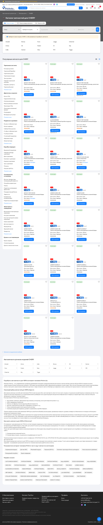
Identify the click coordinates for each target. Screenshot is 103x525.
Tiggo (43, 372)
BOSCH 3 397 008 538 (31, 337)
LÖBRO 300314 (79, 465)
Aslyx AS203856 (91, 461)
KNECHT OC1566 (55, 480)
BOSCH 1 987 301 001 (34, 193)
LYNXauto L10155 (34, 157)
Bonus (59, 364)
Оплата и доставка (80, 4)
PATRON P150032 (39, 461)
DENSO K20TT (29, 229)
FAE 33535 (69, 465)
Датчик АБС (23, 449)
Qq (27, 372)
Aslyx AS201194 (65, 461)
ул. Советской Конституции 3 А (90, 502)
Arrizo (27, 364)
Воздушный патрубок (11, 453)
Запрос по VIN (70, 4)
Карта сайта (45, 502)
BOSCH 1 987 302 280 (35, 120)
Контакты (98, 4)
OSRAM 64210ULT (60, 265)
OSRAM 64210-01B (60, 229)
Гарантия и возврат (90, 4)
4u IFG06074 (56, 476)
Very (43, 368)
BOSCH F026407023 (11, 480)
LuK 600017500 (65, 472)
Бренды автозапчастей (48, 500)
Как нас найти (6, 502)
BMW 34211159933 (88, 469)
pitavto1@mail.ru (85, 500)
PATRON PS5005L (39, 469)
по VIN (40, 23)
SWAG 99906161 (26, 469)
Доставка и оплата (8, 498)
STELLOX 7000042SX (11, 476)
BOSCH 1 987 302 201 (61, 83)
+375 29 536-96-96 (28, 4)
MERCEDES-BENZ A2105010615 (28, 476)
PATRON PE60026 (74, 469)
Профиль (64, 495)
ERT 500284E (88, 472)
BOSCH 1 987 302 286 (88, 83)
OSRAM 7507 (61, 157)
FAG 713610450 (81, 476)
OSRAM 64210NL (60, 337)
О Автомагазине (8, 495)
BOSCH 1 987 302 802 (87, 120)
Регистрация (65, 500)
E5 (75, 364)
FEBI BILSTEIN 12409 (41, 480)
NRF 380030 (8, 472)
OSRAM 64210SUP (87, 229)
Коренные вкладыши (11, 449)
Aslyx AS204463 (33, 465)
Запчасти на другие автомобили (12, 352)
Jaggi (59, 368)
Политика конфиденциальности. (29, 522)
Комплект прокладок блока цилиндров (68, 449)
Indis (43, 364)
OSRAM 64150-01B (60, 193)
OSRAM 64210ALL (87, 265)
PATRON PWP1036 (52, 461)
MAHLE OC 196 (29, 265)
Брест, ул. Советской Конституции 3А (13, 4)
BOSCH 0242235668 (78, 461)
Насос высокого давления (89, 449)
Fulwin (27, 368)
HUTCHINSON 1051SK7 (11, 461)
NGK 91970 (50, 469)
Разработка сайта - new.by (94, 522)
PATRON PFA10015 (26, 461)
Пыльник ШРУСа (49, 449)
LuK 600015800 (77, 472)
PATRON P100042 (20, 472)
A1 (75, 368)
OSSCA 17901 (41, 472)
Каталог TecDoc (27, 495)
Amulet (11, 364)
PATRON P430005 (69, 476)
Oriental (11, 372)
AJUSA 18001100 (60, 120)
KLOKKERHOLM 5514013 (12, 469)
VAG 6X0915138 (45, 465)
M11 (92, 368)
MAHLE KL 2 (55, 301)
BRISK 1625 (32, 472)
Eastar (92, 364)
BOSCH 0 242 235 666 (83, 157)
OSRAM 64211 (34, 301)
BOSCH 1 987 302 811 (35, 83)
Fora (11, 368)
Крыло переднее (25, 453)
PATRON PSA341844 (20, 465)
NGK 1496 (8, 465)
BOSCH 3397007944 (26, 480)
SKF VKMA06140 (44, 476)
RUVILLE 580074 (61, 469)
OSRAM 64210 (87, 193)
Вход (62, 498)
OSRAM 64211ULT (87, 301)
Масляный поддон (36, 449)
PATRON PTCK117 (58, 465)
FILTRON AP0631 (53, 472)
